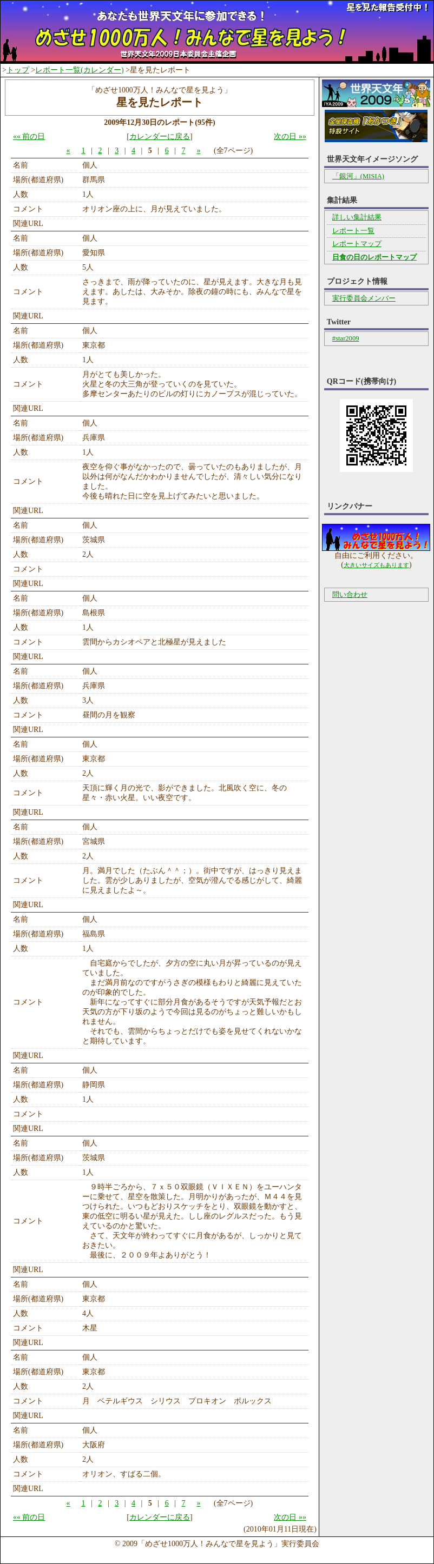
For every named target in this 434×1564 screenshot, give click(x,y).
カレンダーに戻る (159, 136)
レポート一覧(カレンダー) (79, 70)
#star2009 (345, 338)
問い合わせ (349, 594)
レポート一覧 (353, 231)
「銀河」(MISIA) (358, 176)
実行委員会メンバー (364, 298)
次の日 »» (290, 136)
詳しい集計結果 (357, 217)
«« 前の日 (29, 136)
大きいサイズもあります (376, 565)
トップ (17, 70)
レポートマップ (357, 244)
